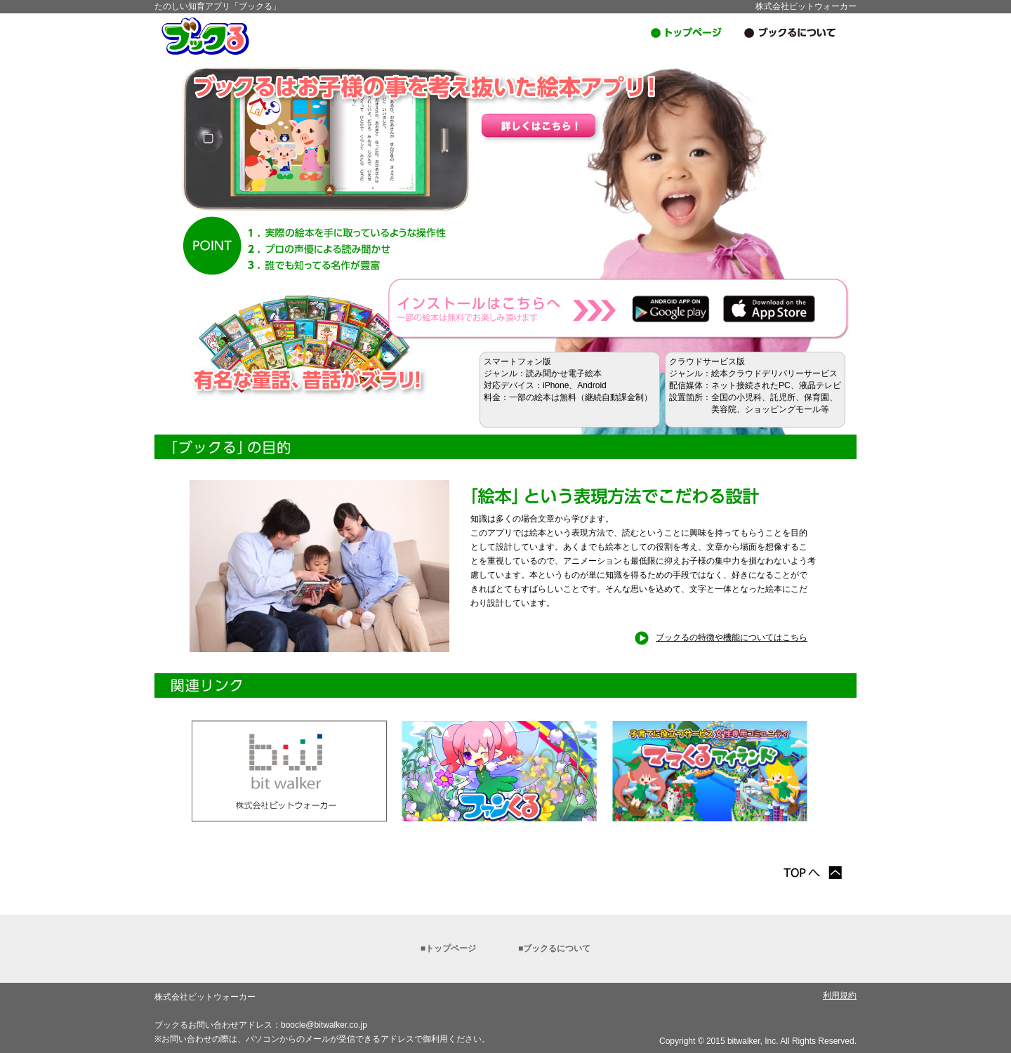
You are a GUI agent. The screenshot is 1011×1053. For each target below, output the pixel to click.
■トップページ (448, 948)
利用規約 (840, 995)
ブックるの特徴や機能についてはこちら (721, 637)
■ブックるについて (554, 948)
